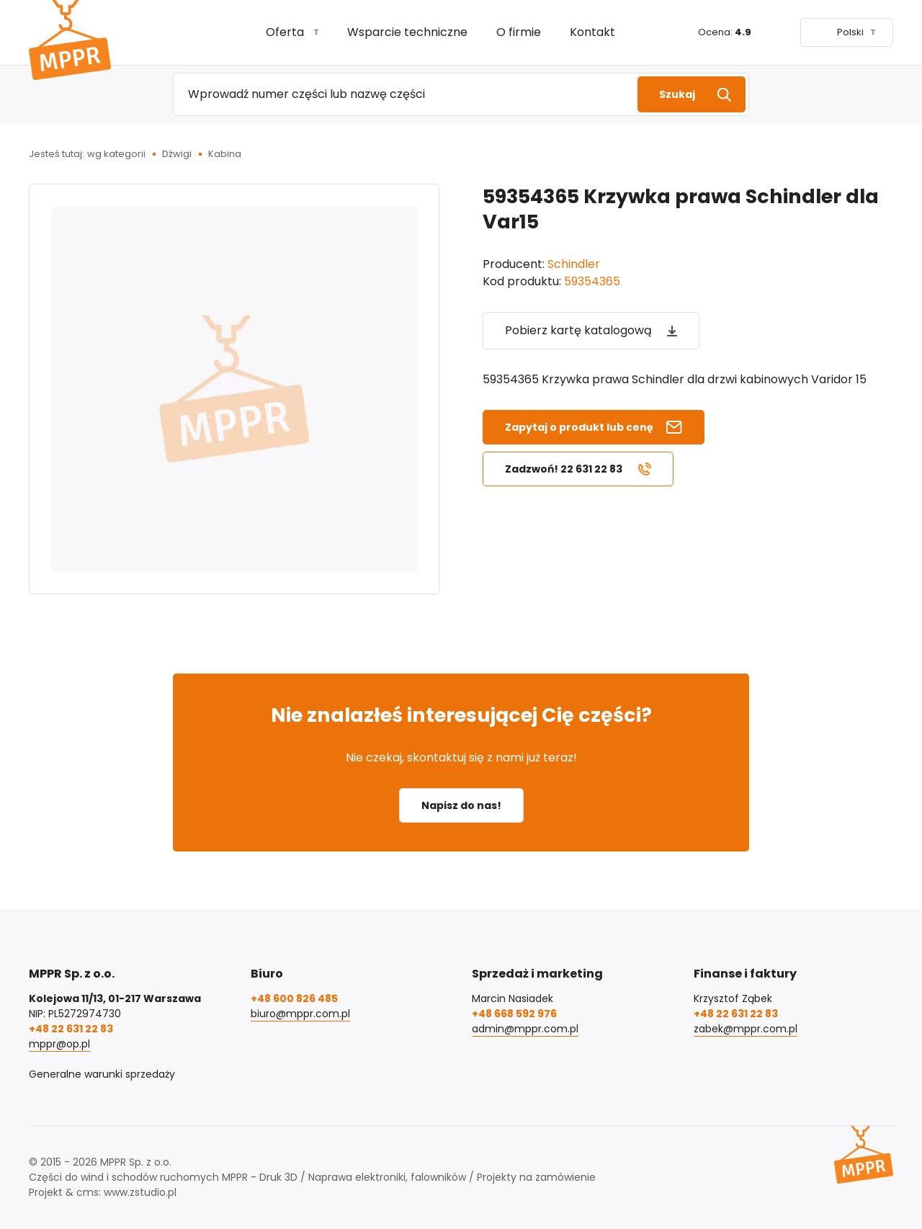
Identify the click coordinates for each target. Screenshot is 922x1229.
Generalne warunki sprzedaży (102, 1074)
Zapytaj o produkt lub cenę (579, 427)
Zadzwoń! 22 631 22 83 (563, 469)
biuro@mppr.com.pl (300, 1013)
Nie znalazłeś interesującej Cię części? (461, 715)
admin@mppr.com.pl (525, 1029)
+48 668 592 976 (514, 1013)
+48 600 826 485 (294, 998)
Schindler (573, 264)
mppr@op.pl (59, 1044)
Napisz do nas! (461, 805)
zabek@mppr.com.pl (745, 1029)
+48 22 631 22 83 (71, 1029)
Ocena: (724, 32)
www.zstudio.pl (140, 1192)
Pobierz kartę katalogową (578, 330)
